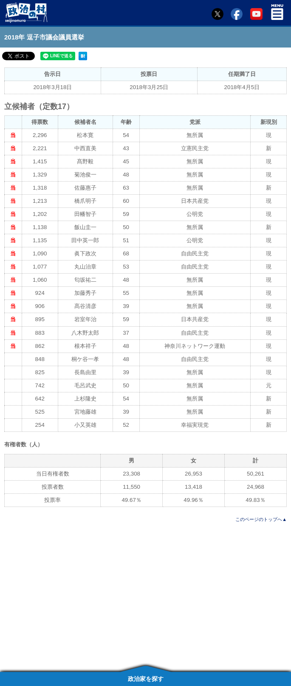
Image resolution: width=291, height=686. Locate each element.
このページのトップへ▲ (261, 519)
